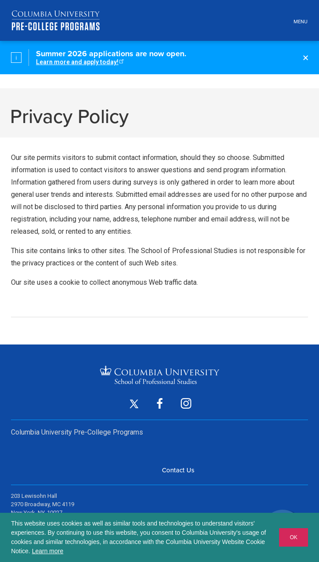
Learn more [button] (48, 551)
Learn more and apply (79, 61)
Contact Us (178, 470)
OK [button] (293, 537)
